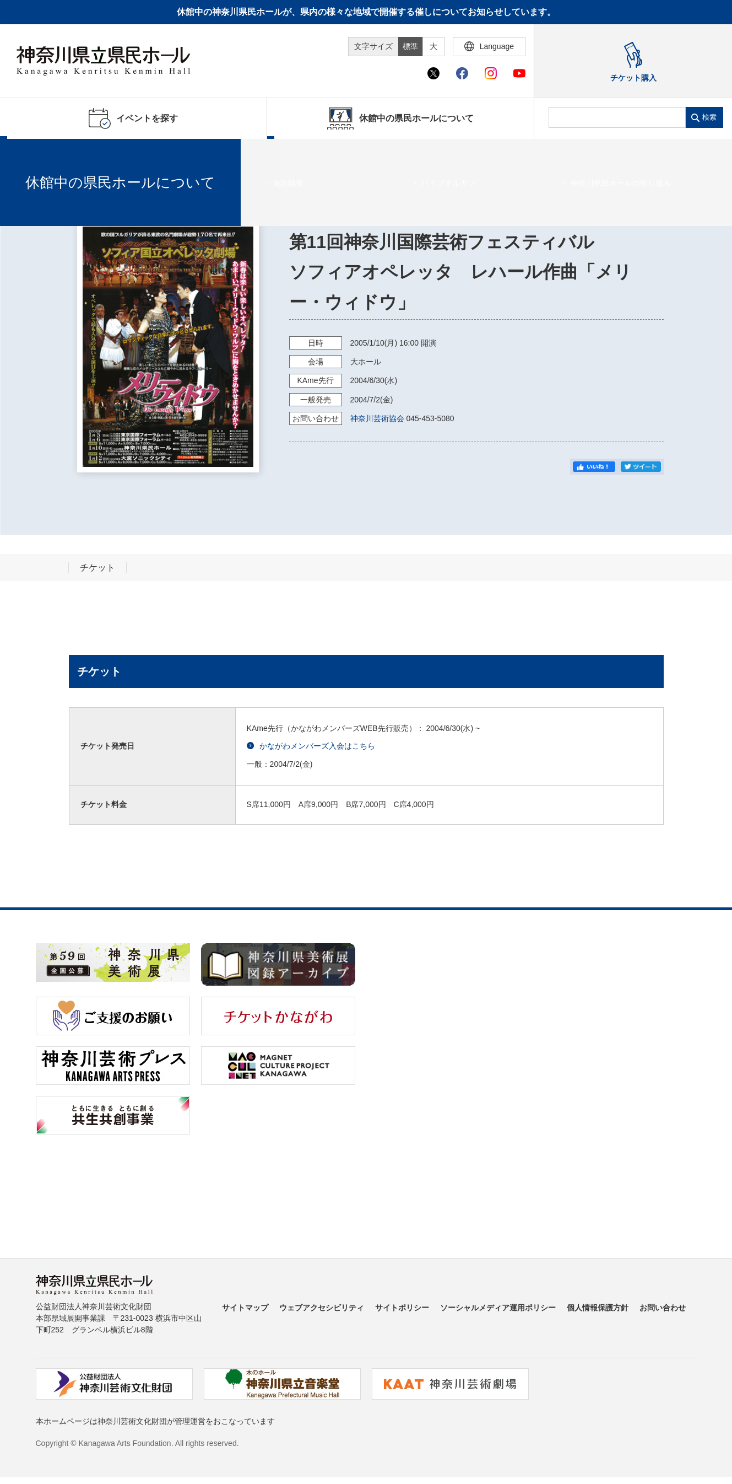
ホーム (26, 153)
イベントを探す (69, 153)
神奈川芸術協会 (377, 418)
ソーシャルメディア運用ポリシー (498, 1307)
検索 (709, 117)
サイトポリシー (402, 1307)
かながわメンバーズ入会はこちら (311, 746)
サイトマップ (245, 1307)
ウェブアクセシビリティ (321, 1307)
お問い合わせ (662, 1307)
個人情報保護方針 (597, 1307)
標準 (410, 46)
